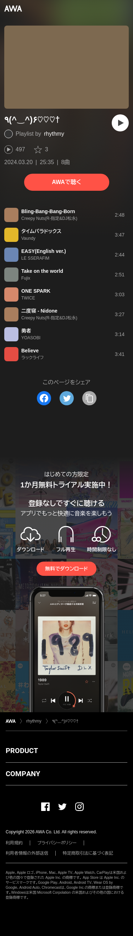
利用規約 (14, 842)
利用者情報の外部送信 (27, 853)
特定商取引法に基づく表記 (88, 853)
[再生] (120, 122)
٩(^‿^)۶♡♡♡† (65, 721)
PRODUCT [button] (22, 750)
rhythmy (54, 134)
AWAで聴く (66, 182)
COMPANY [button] (23, 773)
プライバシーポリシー (57, 842)
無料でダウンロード (66, 569)
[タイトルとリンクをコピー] (89, 398)
